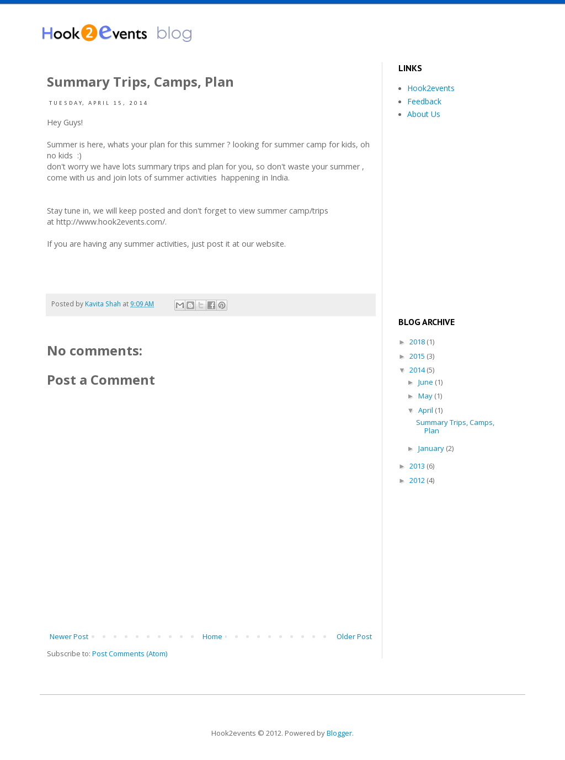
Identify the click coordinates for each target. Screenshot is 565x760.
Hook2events (431, 88)
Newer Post (69, 636)
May (426, 396)
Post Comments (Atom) (129, 653)
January (432, 448)
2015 (418, 356)
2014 (418, 370)
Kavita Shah (103, 303)
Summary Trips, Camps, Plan (455, 426)
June (426, 382)
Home (212, 636)
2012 (418, 480)
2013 (418, 466)
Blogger (339, 733)
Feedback (424, 101)
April (426, 410)
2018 (418, 342)
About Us (423, 114)
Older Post (354, 636)
